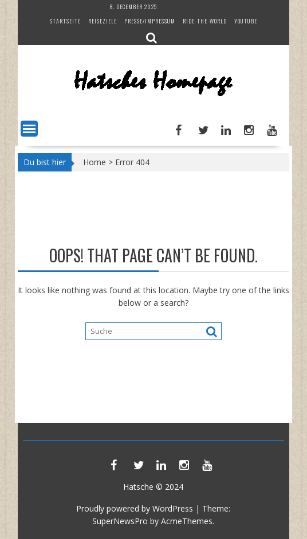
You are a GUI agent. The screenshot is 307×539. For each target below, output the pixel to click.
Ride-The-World (205, 21)
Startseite (65, 21)
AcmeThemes (186, 521)
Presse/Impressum (149, 21)
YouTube (245, 21)
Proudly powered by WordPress (134, 508)
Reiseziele (102, 21)
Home (94, 162)
